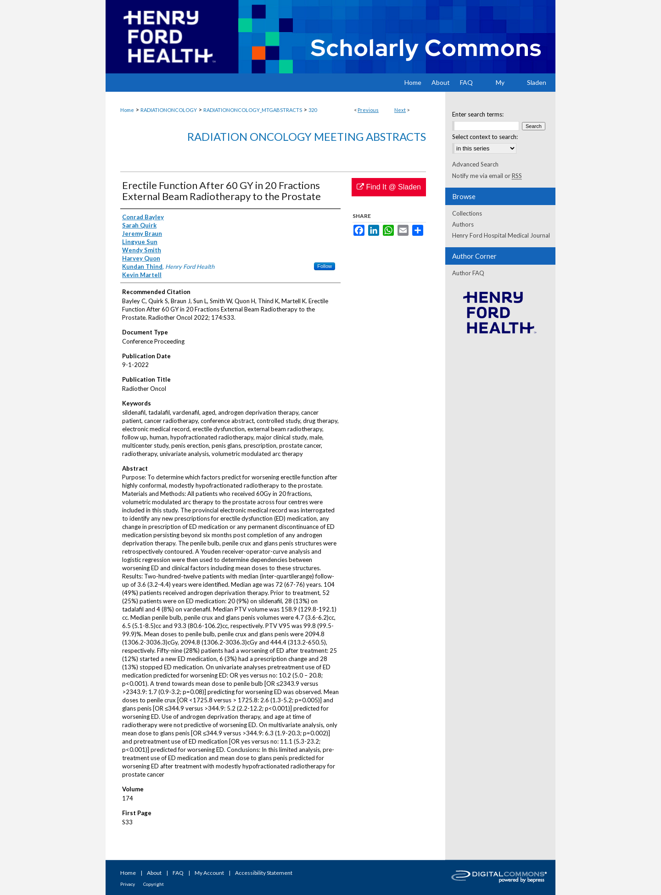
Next (400, 110)
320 (312, 110)
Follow (324, 266)
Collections (467, 213)
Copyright (153, 884)
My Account (209, 872)
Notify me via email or (487, 175)
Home (127, 110)
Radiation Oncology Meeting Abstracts (306, 136)
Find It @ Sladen (389, 187)
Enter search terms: (478, 114)
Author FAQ (468, 273)
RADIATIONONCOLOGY (168, 110)
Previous (368, 110)
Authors (463, 224)
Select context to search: (485, 136)
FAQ (178, 872)
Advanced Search (475, 164)
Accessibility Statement (263, 872)
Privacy (127, 884)
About (154, 872)
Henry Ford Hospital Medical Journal (501, 235)
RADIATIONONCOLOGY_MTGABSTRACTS (252, 110)
